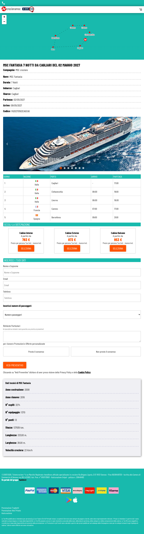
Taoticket (22, 480)
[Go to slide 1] (60, 168)
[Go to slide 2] (65, 168)
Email (72, 283)
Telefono (72, 296)
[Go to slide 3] (68, 168)
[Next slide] (137, 144)
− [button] (4, 22)
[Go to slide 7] (83, 168)
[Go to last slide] (7, 144)
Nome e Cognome (72, 270)
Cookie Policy (84, 372)
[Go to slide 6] (79, 168)
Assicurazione (7, 513)
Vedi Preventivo (14, 365)
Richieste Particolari (72, 349)
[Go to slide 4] (72, 168)
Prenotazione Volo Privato (11, 510)
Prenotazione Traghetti (10, 508)
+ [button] (4, 17)
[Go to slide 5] (76, 168)
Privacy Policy (65, 372)
